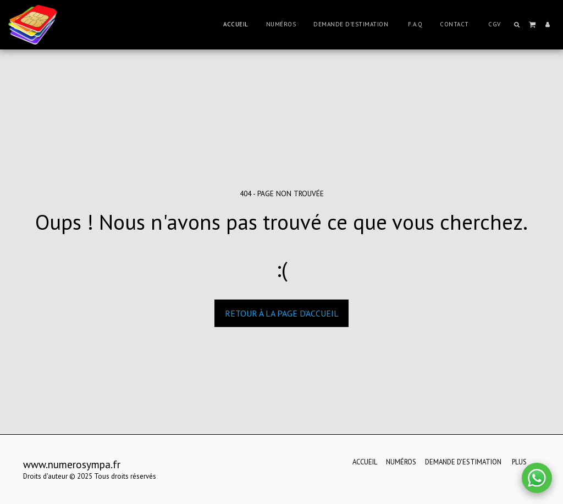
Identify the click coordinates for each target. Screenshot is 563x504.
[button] (517, 24)
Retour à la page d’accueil (282, 313)
